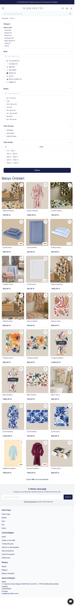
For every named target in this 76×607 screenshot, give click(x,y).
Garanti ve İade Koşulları (10, 547)
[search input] (37, 13)
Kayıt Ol (68, 497)
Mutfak (4, 518)
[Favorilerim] (62, 8)
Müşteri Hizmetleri (8, 573)
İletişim (4, 566)
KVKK (4, 537)
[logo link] (32, 8)
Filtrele (37, 170)
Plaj (3, 525)
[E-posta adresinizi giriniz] (37, 497)
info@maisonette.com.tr (10, 593)
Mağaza (4, 570)
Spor (3, 521)
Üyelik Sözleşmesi (8, 554)
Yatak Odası (6, 514)
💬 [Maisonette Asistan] (70, 601)
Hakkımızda (6, 558)
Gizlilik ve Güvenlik (8, 540)
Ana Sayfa (5, 18)
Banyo (4, 528)
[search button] (70, 13)
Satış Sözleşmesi (8, 551)
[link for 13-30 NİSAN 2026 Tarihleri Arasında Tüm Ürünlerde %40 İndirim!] (37, 2)
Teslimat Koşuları (8, 544)
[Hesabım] (67, 8)
